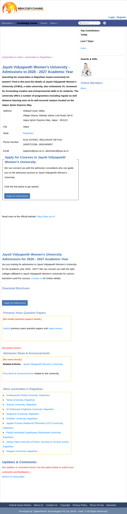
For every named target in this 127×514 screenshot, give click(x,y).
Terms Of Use (97, 505)
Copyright (65, 505)
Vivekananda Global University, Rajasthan (28, 395)
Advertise (111, 505)
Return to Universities (13, 476)
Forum (44, 23)
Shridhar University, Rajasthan (21, 418)
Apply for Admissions (17, 196)
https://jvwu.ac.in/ (46, 216)
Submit (6, 328)
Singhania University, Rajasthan (22, 414)
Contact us (36, 278)
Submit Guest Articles (20, 505)
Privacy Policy (80, 505)
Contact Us (51, 505)
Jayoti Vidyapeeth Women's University (43, 364)
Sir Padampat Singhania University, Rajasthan (30, 409)
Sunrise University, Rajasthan (21, 404)
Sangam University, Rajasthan (21, 451)
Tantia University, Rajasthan (20, 400)
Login (112, 17)
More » (54, 23)
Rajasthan (28, 133)
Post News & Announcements (18, 373)
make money (55, 328)
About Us (38, 505)
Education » (8, 23)
